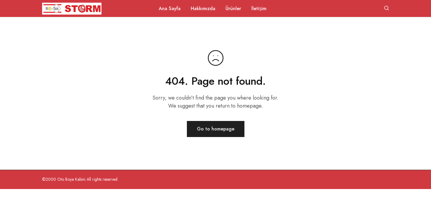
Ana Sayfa (170, 8)
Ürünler (233, 8)
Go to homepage (215, 128)
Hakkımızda (203, 8)
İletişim (258, 8)
